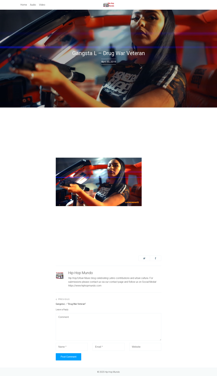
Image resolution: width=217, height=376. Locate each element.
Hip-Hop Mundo (80, 273)
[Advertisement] (108, 130)
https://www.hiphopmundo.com (84, 285)
